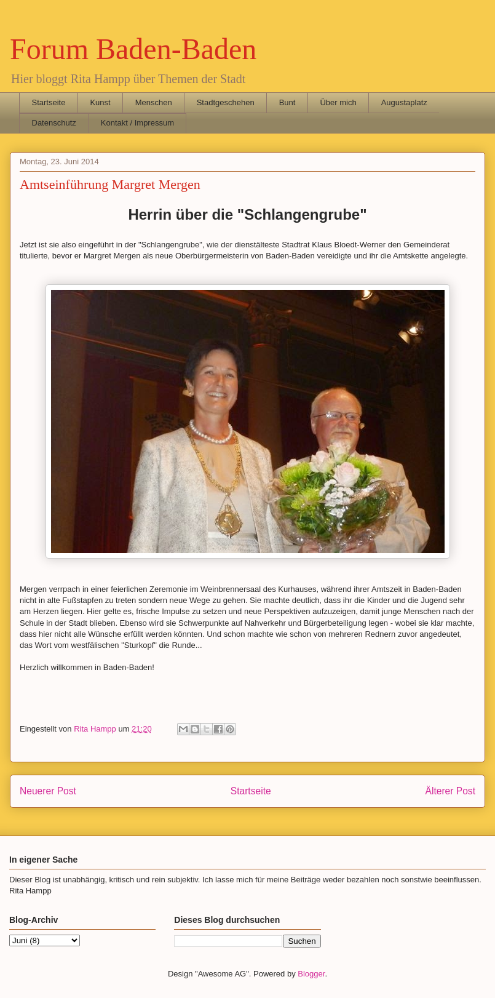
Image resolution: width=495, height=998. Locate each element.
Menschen (153, 102)
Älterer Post (450, 791)
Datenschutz (54, 122)
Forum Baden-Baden (133, 49)
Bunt (287, 102)
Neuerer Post (48, 791)
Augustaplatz (404, 102)
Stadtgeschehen (226, 102)
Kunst (100, 102)
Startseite (49, 102)
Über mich (338, 102)
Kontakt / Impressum (137, 122)
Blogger (311, 973)
